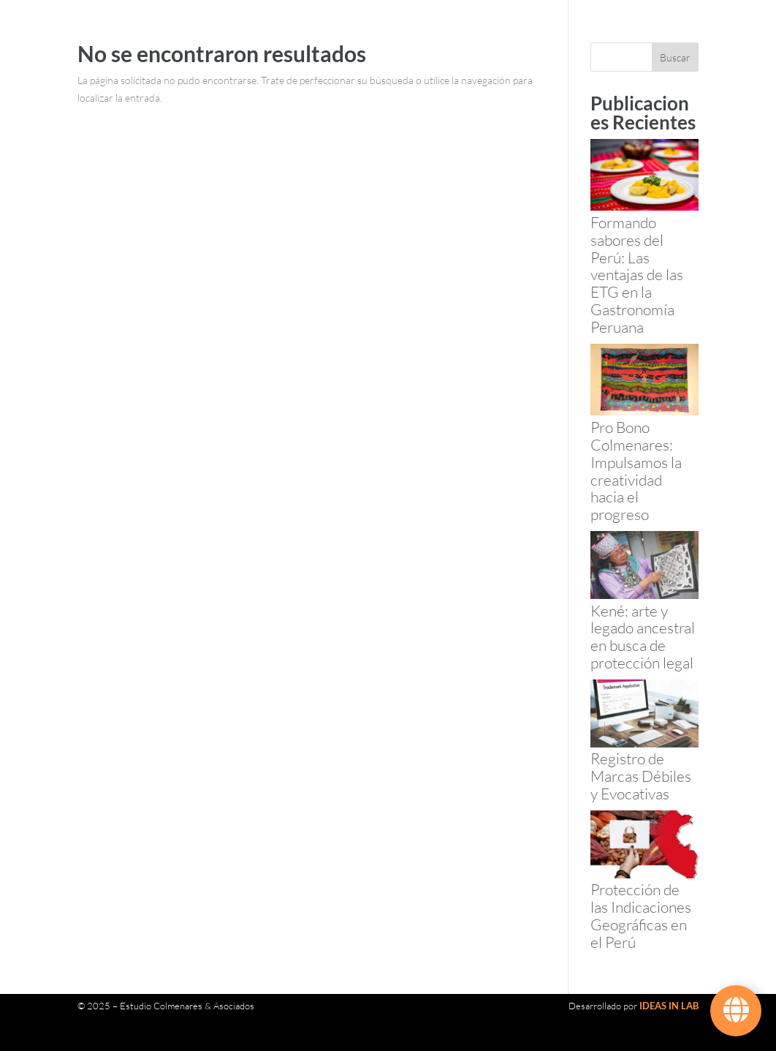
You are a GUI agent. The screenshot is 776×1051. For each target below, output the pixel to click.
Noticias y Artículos (234, 96)
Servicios (396, 41)
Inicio (205, 41)
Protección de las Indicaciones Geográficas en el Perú (640, 915)
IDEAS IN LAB (669, 1006)
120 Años (250, 41)
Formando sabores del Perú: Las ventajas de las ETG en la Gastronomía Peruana (636, 274)
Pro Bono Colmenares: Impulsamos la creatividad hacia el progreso (636, 471)
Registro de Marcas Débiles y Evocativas (640, 776)
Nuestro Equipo (330, 41)
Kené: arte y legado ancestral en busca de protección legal (642, 636)
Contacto (311, 96)
